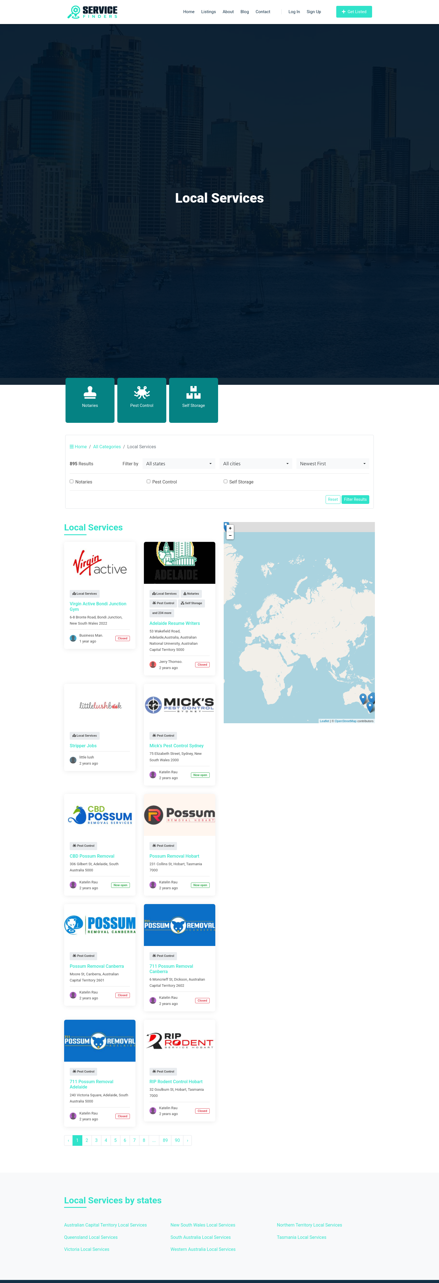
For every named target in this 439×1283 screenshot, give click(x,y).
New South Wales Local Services (203, 1225)
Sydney (187, 753)
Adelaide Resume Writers (175, 623)
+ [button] (230, 528)
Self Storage (241, 482)
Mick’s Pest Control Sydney (177, 745)
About (228, 11)
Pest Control (164, 482)
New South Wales (84, 623)
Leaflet (324, 721)
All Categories (107, 446)
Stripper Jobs (83, 745)
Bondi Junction (109, 617)
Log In (290, 11)
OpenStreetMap (346, 721)
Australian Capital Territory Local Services (105, 1225)
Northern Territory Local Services (309, 1225)
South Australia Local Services (201, 1237)
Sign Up (314, 11)
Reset (333, 499)
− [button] (230, 535)
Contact (263, 11)
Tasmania (194, 864)
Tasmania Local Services (301, 1237)
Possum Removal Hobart (174, 856)
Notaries (83, 482)
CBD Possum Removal (92, 856)
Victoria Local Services (86, 1249)
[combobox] (179, 463)
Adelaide (100, 864)
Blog (244, 11)
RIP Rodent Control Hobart (176, 1081)
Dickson (180, 979)
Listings (208, 11)
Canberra (93, 974)
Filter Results (355, 499)
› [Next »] (187, 1140)
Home (188, 11)
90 (177, 1140)
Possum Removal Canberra (97, 966)
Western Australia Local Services (203, 1249)
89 (165, 1140)
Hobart (179, 864)
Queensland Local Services (91, 1237)
